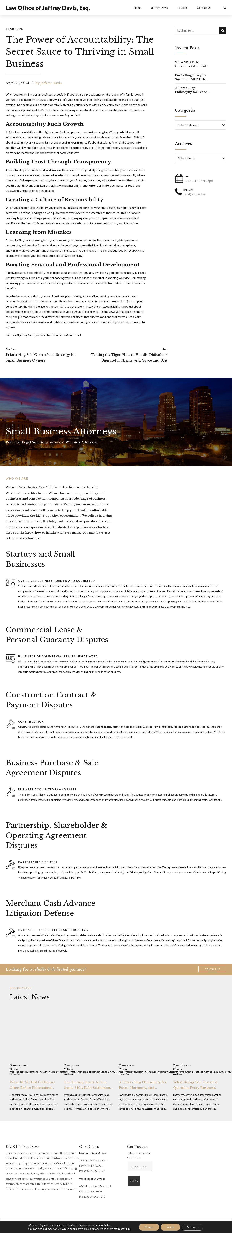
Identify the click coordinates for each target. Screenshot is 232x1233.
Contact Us (204, 7)
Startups (14, 28)
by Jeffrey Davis (49, 83)
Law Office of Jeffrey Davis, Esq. (48, 7)
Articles (182, 7)
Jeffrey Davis (159, 7)
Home (137, 7)
